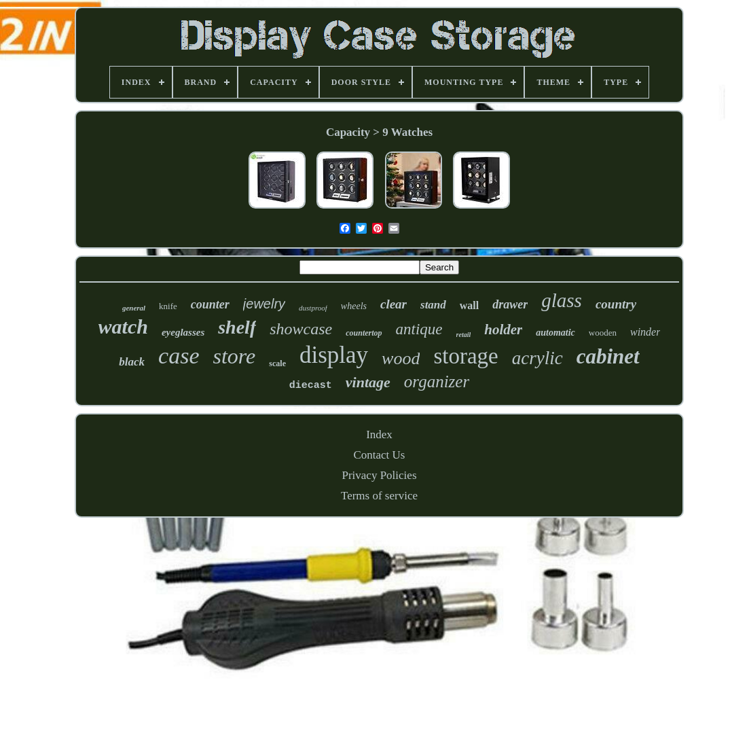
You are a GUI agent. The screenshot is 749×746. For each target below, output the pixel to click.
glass (561, 300)
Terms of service (379, 495)
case (178, 355)
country (616, 304)
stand (433, 304)
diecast (310, 385)
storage (465, 356)
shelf (237, 327)
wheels (354, 306)
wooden (603, 332)
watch (123, 326)
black (132, 361)
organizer (436, 381)
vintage (368, 382)
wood (401, 358)
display (333, 355)
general (133, 308)
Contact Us (379, 454)
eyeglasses (183, 332)
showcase (301, 329)
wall (469, 305)
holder (503, 329)
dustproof (313, 308)
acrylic (537, 358)
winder (645, 332)
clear (393, 304)
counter (210, 304)
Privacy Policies (379, 475)
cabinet (608, 356)
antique (419, 329)
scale (277, 363)
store (234, 356)
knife (168, 306)
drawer (510, 304)
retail (463, 334)
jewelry (264, 303)
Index (379, 434)
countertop (364, 333)
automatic (555, 332)
